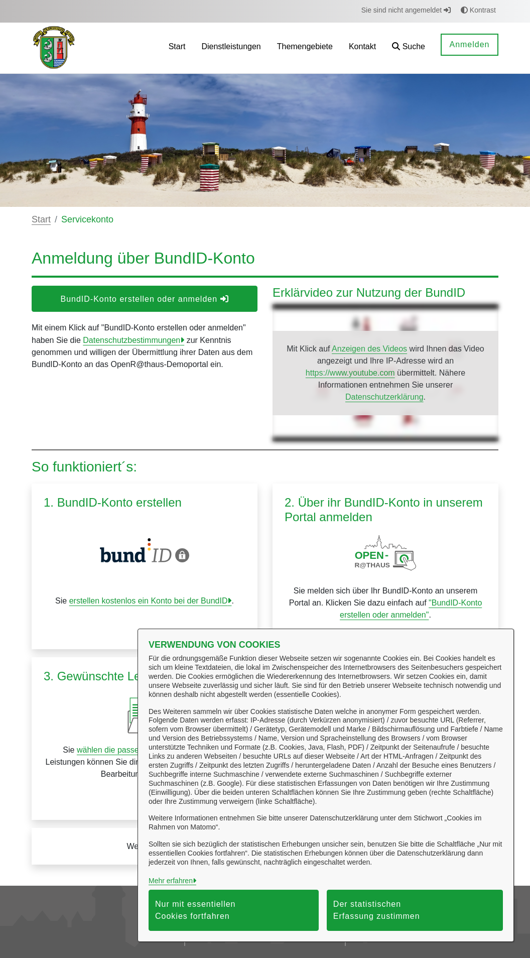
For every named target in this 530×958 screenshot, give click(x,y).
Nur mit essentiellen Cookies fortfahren (195, 910)
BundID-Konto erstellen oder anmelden (144, 299)
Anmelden (469, 44)
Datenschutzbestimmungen (131, 340)
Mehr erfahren (171, 881)
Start (41, 219)
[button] (408, 48)
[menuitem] (177, 48)
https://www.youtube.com (350, 373)
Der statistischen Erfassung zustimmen (376, 910)
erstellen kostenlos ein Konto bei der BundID (148, 600)
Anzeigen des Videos (369, 348)
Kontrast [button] (478, 10)
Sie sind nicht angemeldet (406, 10)
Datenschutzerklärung (384, 397)
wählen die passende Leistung (131, 750)
